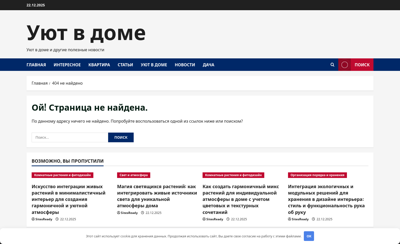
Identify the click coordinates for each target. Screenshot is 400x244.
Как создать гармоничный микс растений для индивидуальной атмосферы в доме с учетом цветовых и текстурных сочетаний (241, 199)
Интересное (67, 64)
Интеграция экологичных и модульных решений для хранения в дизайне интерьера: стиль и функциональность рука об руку (326, 199)
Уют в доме (86, 30)
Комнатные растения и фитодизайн (62, 175)
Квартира (99, 64)
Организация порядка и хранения (317, 175)
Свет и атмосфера (134, 175)
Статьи (125, 64)
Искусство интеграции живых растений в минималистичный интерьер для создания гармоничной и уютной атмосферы (69, 199)
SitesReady (43, 219)
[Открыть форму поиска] (332, 65)
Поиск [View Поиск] (354, 64)
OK (309, 236)
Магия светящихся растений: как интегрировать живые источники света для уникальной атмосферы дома (157, 196)
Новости (185, 64)
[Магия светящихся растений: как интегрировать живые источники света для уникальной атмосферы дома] (157, 175)
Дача (208, 64)
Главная (36, 64)
